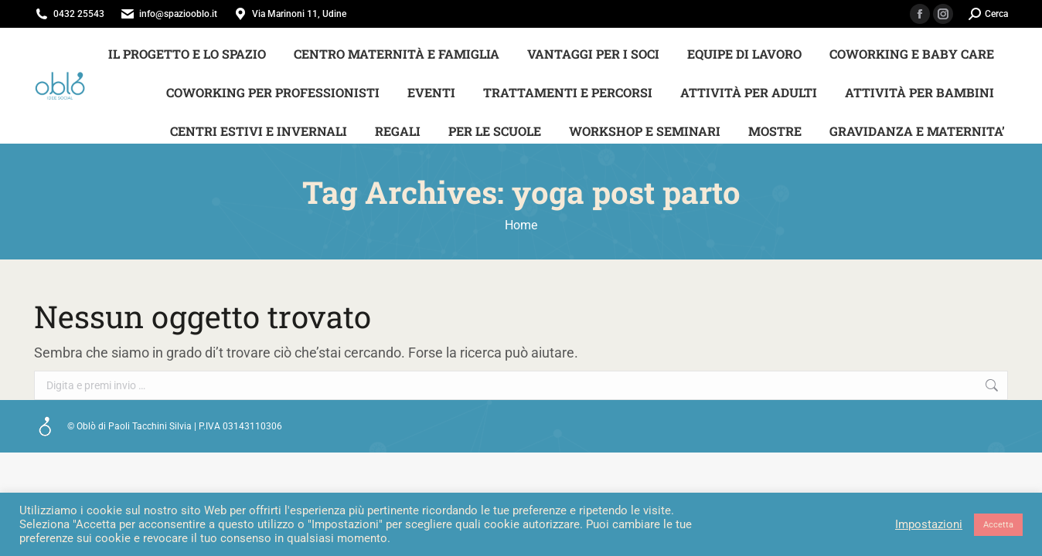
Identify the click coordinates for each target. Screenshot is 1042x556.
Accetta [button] (998, 525)
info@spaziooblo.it (178, 13)
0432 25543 (78, 13)
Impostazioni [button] (928, 524)
